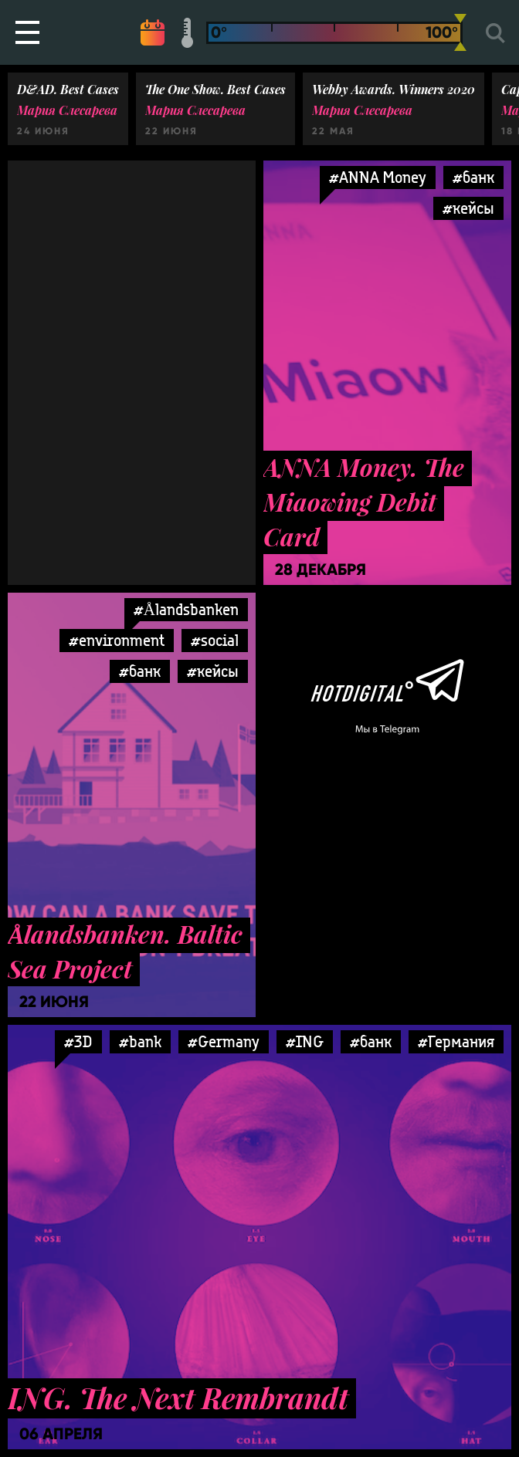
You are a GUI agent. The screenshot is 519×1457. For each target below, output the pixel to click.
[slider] (460, 32)
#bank (140, 1041)
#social (215, 640)
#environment (117, 640)
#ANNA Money (377, 177)
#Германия (456, 1041)
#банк (473, 177)
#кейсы (468, 208)
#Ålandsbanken (186, 609)
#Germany (224, 1041)
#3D (78, 1041)
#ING (305, 1041)
